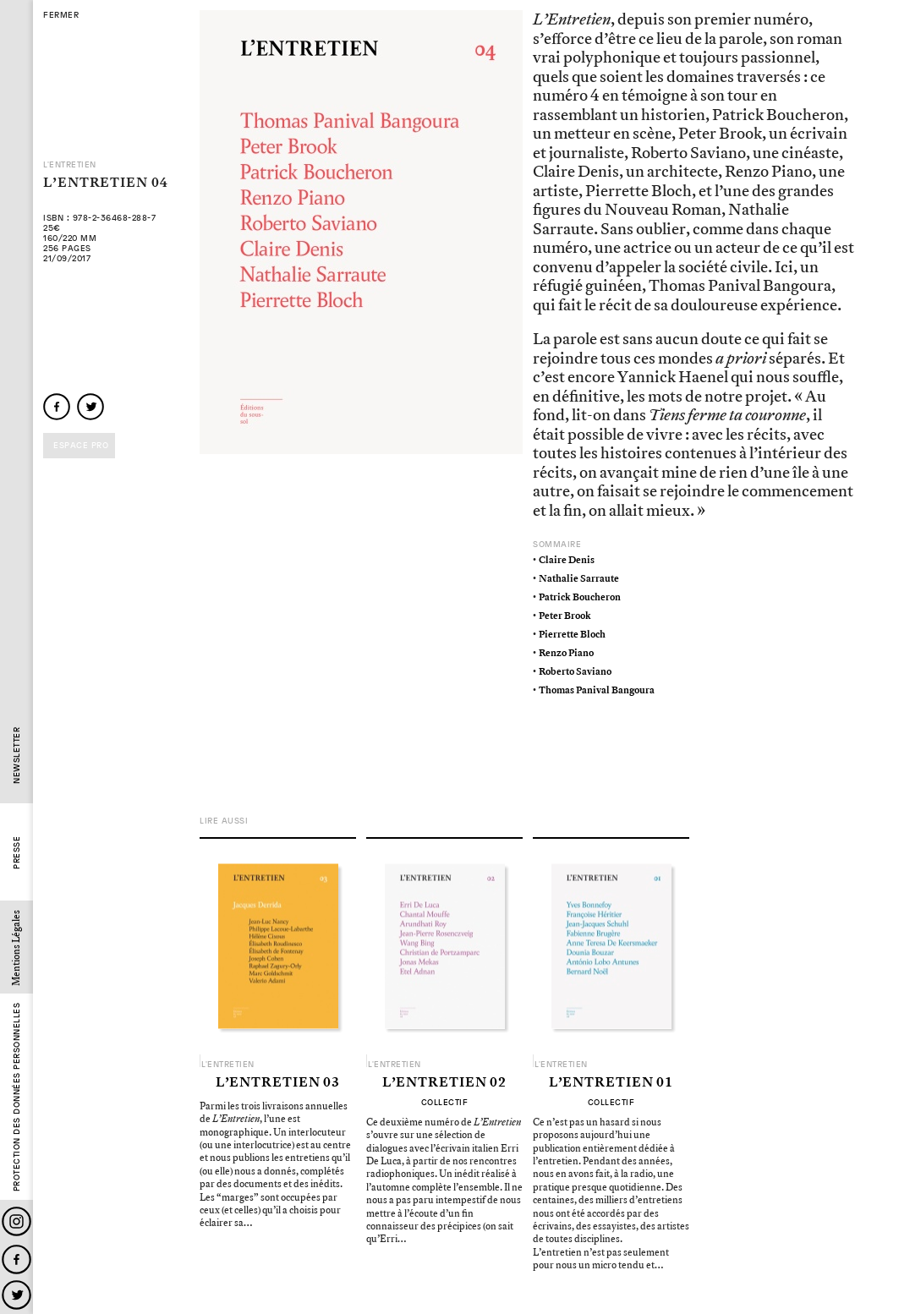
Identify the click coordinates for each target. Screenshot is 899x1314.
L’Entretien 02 (444, 1083)
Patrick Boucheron (580, 597)
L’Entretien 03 (278, 1083)
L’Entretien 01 (611, 1083)
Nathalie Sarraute (579, 578)
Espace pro (80, 445)
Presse (16, 852)
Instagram (16, 1221)
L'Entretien (69, 165)
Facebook (16, 1259)
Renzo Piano (566, 653)
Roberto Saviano (575, 671)
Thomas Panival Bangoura (597, 690)
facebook (56, 406)
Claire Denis (567, 560)
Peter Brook (565, 616)
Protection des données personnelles (16, 1097)
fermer (61, 15)
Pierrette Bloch (572, 634)
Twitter (16, 1294)
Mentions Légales (16, 948)
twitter (90, 406)
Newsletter (16, 755)
